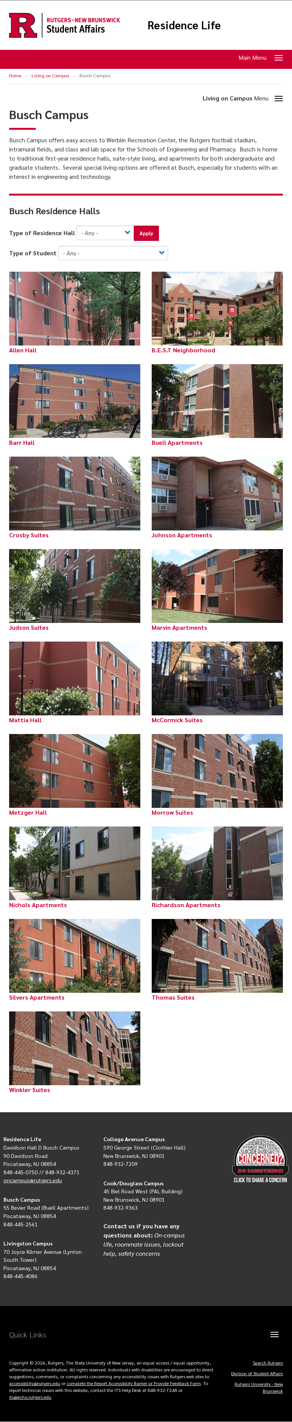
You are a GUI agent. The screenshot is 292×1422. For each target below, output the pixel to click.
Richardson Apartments (186, 905)
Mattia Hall (25, 720)
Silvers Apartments (37, 997)
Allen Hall (22, 350)
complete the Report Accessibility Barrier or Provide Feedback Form (134, 1383)
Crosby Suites (29, 535)
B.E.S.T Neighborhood (183, 350)
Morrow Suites (172, 812)
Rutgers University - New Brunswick (259, 1387)
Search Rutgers (268, 1363)
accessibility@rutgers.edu (34, 1383)
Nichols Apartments (38, 905)
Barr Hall (22, 442)
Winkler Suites (29, 1090)
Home (15, 75)
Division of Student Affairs (257, 1373)
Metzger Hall (28, 812)
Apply (146, 232)
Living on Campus (50, 75)
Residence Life (184, 25)
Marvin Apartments (179, 627)
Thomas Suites (173, 997)
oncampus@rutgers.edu (32, 1180)
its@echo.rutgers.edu (30, 1397)
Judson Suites (29, 627)
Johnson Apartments (182, 535)
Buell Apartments (177, 442)
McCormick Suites (177, 720)
